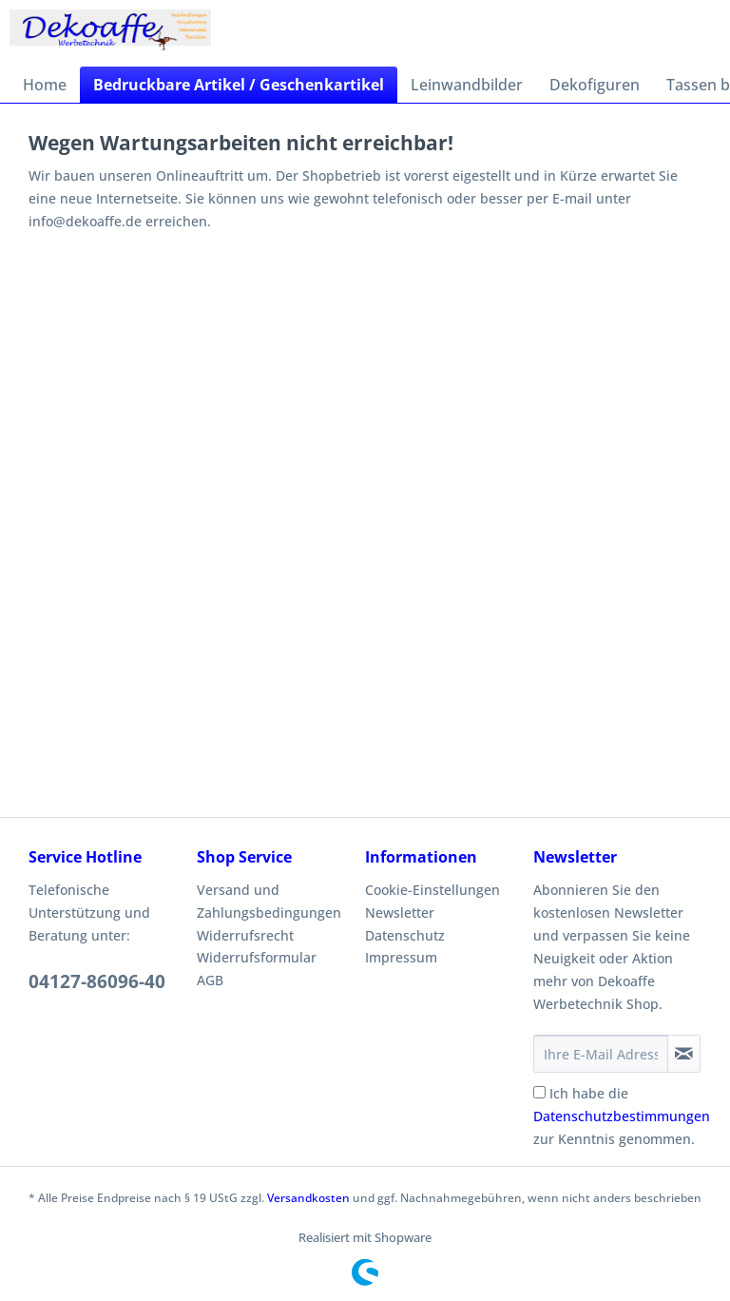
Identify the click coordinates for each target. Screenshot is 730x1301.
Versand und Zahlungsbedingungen (269, 901)
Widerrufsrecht (245, 935)
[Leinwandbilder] (466, 85)
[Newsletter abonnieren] (684, 1054)
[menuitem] (45, 85)
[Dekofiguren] (594, 85)
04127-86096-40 (97, 981)
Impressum (401, 957)
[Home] (45, 85)
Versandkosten (308, 1198)
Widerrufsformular (257, 957)
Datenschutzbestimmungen (621, 1116)
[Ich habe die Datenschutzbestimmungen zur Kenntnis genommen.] (539, 1092)
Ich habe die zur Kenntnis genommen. (621, 1116)
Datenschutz (405, 935)
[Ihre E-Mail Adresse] (600, 1054)
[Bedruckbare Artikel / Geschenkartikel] (238, 85)
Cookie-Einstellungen (432, 890)
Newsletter (399, 912)
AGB (210, 980)
